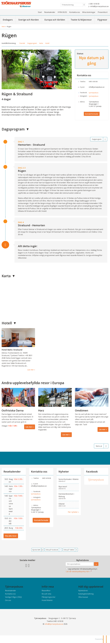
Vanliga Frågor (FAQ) (13, 597)
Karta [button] (41, 43)
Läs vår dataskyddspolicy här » (78, 571)
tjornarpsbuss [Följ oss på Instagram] (93, 96)
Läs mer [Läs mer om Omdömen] (102, 429)
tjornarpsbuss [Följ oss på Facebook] (93, 93)
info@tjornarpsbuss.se (96, 87)
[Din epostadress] (79, 564)
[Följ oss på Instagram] (29, 565)
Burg (11, 528)
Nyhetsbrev (83, 590)
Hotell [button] (47, 43)
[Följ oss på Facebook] (26, 565)
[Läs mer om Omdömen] (91, 410)
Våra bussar (83, 597)
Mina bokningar (88, 12)
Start (40, 12)
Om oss (8, 600)
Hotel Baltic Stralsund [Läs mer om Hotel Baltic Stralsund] (12, 349)
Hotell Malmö (47, 600)
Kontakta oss (74, 12)
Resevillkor (46, 590)
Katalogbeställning (86, 594)
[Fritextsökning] (71, 5)
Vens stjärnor (11, 489)
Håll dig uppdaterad (90, 586)
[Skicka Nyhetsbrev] (96, 564)
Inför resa (48, 586)
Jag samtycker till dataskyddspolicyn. (81, 570)
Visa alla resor (11, 536)
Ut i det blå (10, 521)
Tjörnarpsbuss (96, 479)
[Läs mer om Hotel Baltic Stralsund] (18, 349)
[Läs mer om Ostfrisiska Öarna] (18, 408)
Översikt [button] (22, 43)
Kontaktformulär (91, 114)
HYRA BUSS (62, 12)
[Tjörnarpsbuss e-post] (54, 624)
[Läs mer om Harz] (55, 412)
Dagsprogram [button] (32, 43)
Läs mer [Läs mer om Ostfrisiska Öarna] (29, 427)
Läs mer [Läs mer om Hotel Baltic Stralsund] (30, 369)
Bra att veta (46, 594)
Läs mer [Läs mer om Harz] (65, 434)
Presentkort (103, 12)
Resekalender (49, 12)
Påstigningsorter (48, 597)
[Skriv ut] (101, 446)
